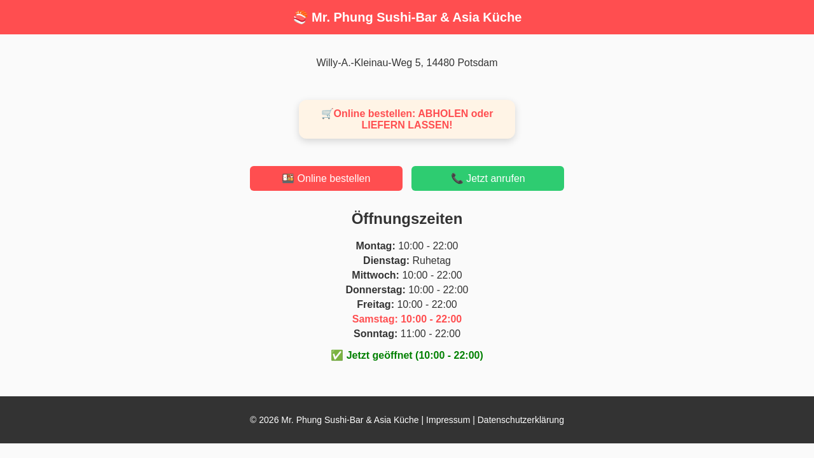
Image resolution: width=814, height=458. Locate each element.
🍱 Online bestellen (326, 178)
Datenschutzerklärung (521, 420)
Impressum (448, 420)
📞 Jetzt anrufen (488, 178)
